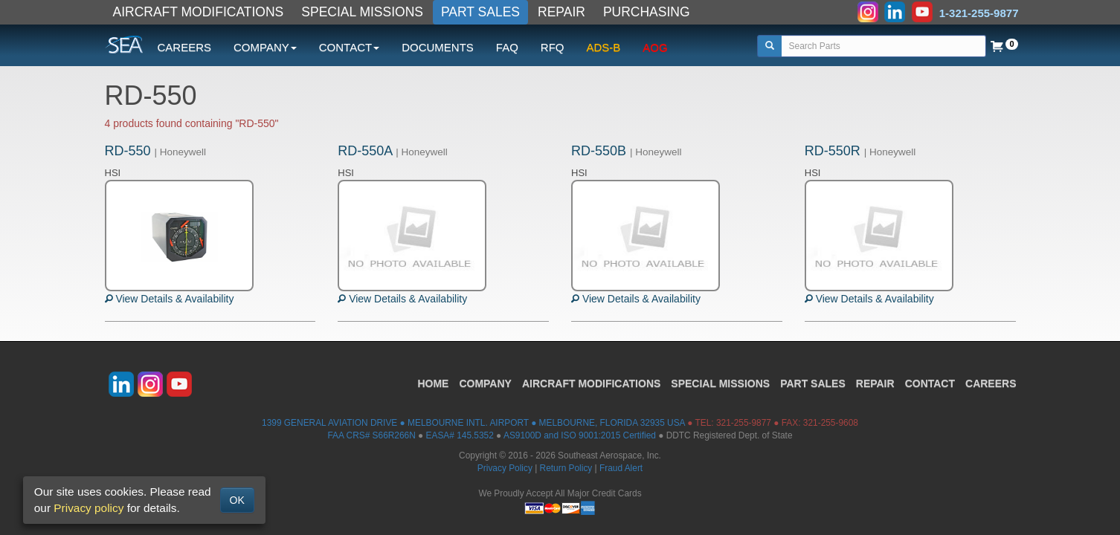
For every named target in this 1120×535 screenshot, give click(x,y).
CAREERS (185, 47)
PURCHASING (646, 11)
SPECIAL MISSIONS (362, 11)
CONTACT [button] (349, 47)
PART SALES (480, 11)
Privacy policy (88, 508)
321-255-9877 (743, 423)
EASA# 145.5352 (460, 435)
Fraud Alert (621, 468)
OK (237, 500)
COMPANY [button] (265, 47)
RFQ (552, 47)
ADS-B (604, 47)
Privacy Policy (504, 468)
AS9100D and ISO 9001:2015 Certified (579, 435)
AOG (655, 47)
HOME (432, 383)
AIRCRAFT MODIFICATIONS (198, 11)
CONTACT (930, 383)
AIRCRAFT (591, 383)
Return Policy (566, 468)
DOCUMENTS (438, 47)
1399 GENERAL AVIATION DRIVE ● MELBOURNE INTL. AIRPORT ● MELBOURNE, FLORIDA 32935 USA (473, 423)
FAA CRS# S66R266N (371, 435)
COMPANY (485, 383)
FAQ (507, 47)
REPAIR (561, 11)
